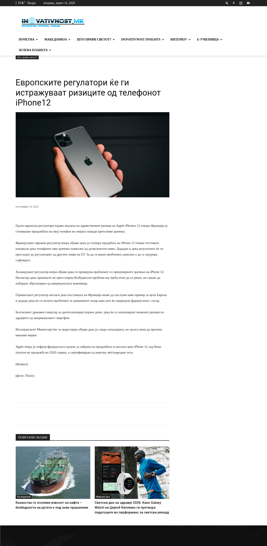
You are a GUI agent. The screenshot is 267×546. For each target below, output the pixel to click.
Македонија (57, 39)
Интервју (180, 39)
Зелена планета (35, 50)
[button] (227, 3)
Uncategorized (24, 486)
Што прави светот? (96, 39)
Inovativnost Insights (142, 39)
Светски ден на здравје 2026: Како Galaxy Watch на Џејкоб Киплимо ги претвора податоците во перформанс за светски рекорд (129, 496)
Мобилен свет (103, 486)
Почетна (28, 39)
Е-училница (209, 39)
